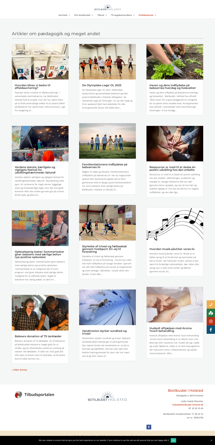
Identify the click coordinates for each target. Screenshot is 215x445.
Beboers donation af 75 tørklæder (38, 336)
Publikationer (146, 15)
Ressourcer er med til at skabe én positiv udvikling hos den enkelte (172, 169)
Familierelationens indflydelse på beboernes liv (104, 166)
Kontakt (63, 15)
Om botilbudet (82, 15)
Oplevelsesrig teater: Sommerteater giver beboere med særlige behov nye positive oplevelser (39, 254)
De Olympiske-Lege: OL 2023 (101, 85)
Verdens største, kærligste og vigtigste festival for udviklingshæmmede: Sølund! (35, 170)
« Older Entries (19, 369)
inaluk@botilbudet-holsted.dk (187, 404)
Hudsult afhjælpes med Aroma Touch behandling (170, 330)
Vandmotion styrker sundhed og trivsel (104, 332)
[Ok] (211, 440)
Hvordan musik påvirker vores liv (172, 249)
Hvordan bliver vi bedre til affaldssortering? (32, 87)
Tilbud (100, 15)
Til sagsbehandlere (121, 15)
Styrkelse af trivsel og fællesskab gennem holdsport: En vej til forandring (104, 249)
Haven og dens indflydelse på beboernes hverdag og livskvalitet (172, 87)
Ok (173, 440)
